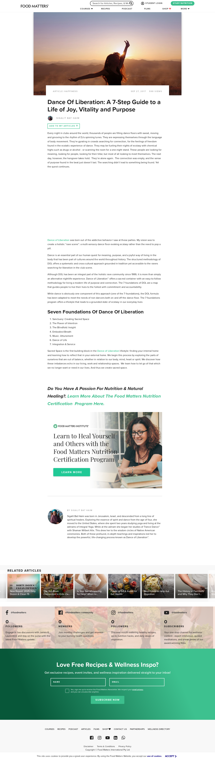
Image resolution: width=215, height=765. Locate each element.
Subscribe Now (107, 699)
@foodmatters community (79, 613)
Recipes (105, 9)
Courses (85, 9)
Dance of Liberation (58, 240)
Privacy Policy (124, 746)
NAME (56, 682)
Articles (85, 729)
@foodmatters (18, 613)
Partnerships (137, 729)
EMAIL (115, 682)
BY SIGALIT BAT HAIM (79, 510)
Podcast (127, 9)
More (184, 9)
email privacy (137, 689)
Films (147, 9)
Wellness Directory (159, 729)
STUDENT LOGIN (151, 3)
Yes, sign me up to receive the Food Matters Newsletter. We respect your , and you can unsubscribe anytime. (107, 690)
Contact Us (120, 729)
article (58, 91)
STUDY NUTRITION (182, 3)
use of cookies (154, 756)
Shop (166, 9)
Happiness (71, 91)
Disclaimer (88, 746)
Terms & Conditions (106, 746)
